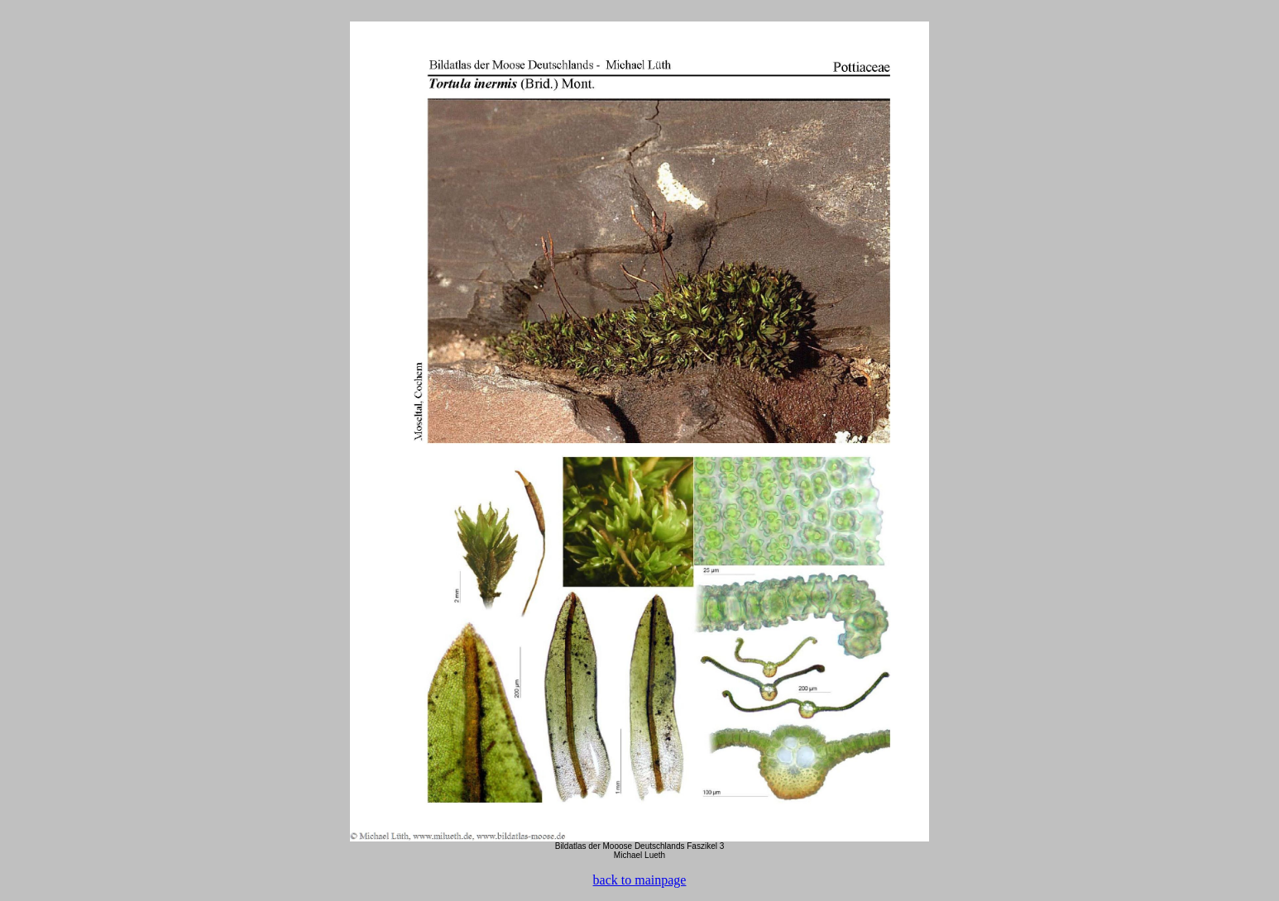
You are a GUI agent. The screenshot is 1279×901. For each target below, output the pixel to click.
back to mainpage (640, 880)
